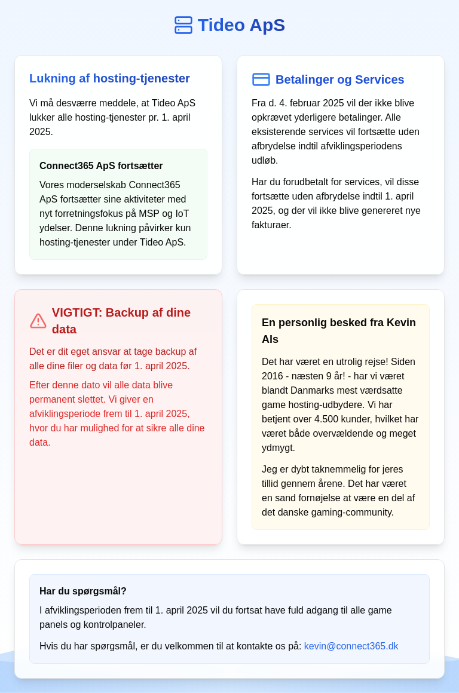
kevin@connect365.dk (351, 646)
